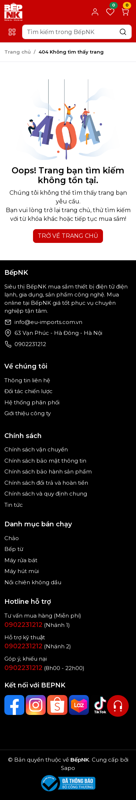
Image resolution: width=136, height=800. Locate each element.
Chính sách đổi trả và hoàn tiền (46, 482)
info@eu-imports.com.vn (48, 322)
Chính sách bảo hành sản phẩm (48, 471)
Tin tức (13, 504)
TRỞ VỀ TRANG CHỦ (68, 235)
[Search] (77, 32)
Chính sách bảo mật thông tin (45, 460)
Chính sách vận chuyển (36, 449)
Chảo (11, 538)
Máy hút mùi (21, 571)
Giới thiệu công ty (27, 413)
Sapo (68, 768)
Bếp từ (13, 549)
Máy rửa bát (20, 560)
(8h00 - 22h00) (44, 668)
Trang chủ (17, 52)
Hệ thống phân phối (31, 402)
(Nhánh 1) (37, 625)
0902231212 (30, 344)
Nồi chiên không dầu (32, 582)
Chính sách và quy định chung (45, 493)
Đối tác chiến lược (28, 391)
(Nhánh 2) (37, 646)
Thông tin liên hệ (27, 380)
